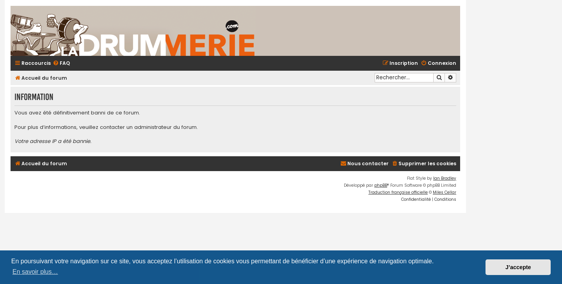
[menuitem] (61, 63)
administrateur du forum (165, 127)
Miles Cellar (444, 192)
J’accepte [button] (518, 267)
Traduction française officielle (398, 192)
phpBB (380, 185)
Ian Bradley (444, 178)
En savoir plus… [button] (35, 271)
